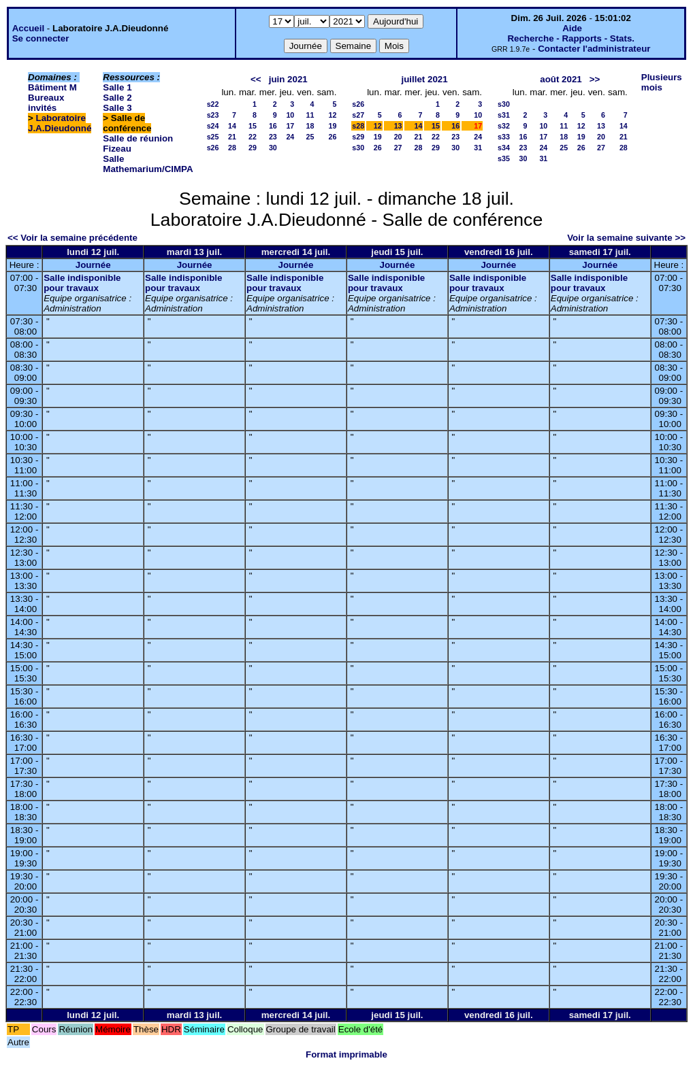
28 (232, 147)
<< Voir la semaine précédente (72, 238)
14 (232, 126)
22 (252, 137)
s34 (504, 147)
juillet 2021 (425, 79)
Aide (572, 28)
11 (310, 115)
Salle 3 (117, 108)
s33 (504, 137)
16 (273, 126)
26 (332, 137)
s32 (504, 126)
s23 (213, 115)
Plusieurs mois (661, 82)
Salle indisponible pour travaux (82, 283)
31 (478, 147)
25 (310, 137)
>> (595, 79)
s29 (358, 137)
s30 (358, 147)
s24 (213, 126)
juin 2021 (288, 79)
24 (290, 137)
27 (398, 147)
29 (252, 147)
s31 (504, 115)
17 (290, 126)
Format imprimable (346, 1054)
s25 (213, 137)
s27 (358, 115)
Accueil (28, 28)
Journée (93, 265)
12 (332, 115)
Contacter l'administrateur (594, 49)
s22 (213, 104)
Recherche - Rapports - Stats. (570, 38)
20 (398, 137)
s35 (504, 158)
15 (252, 126)
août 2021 (561, 79)
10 (290, 115)
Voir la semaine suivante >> (626, 238)
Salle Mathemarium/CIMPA (148, 164)
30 (273, 147)
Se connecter (40, 38)
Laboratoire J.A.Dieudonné (59, 123)
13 (398, 126)
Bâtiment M (52, 87)
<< (256, 79)
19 (332, 126)
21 (232, 137)
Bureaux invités (46, 102)
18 (310, 126)
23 (273, 137)
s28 (358, 126)
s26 (213, 147)
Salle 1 (117, 87)
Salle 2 (117, 97)
